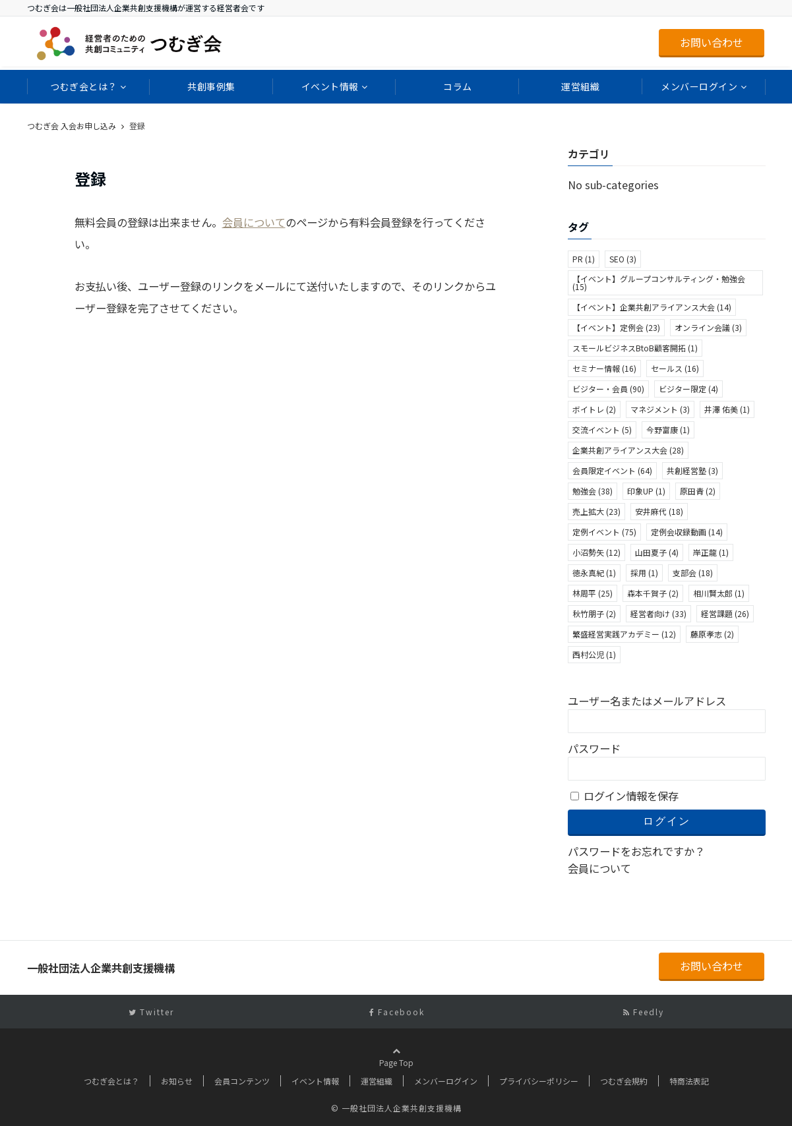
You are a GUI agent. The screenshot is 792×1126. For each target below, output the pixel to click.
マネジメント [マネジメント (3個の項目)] (660, 409)
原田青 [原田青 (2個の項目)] (698, 490)
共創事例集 (211, 86)
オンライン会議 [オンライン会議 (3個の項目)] (708, 327)
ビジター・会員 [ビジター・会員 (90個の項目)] (608, 388)
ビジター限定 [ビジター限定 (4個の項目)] (688, 388)
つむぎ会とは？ (83, 86)
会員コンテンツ (242, 1080)
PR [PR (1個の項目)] (583, 258)
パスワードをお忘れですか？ (636, 851)
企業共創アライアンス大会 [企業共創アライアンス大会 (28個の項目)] (628, 450)
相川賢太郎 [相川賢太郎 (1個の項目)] (719, 593)
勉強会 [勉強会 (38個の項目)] (592, 490)
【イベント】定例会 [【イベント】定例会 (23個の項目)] (616, 327)
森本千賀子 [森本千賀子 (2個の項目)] (653, 593)
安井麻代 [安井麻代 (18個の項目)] (659, 511)
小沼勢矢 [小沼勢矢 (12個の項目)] (596, 552)
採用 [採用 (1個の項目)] (644, 572)
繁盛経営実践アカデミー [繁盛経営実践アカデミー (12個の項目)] (624, 633)
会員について (254, 222)
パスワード (594, 748)
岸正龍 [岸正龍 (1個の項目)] (711, 552)
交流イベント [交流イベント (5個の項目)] (602, 429)
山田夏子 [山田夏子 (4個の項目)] (657, 552)
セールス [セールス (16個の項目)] (675, 368)
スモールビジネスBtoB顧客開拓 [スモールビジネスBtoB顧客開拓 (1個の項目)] (635, 347)
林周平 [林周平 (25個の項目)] (592, 593)
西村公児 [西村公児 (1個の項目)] (594, 654)
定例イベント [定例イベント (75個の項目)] (604, 531)
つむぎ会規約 (624, 1080)
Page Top (396, 1069)
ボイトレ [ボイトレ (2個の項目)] (594, 409)
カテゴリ (589, 154)
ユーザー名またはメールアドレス (647, 701)
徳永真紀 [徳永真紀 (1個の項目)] (594, 572)
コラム (457, 86)
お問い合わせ (711, 42)
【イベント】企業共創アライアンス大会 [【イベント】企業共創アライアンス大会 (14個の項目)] (651, 306)
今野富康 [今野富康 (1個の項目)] (668, 429)
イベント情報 (330, 86)
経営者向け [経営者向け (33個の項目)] (658, 613)
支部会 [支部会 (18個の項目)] (693, 572)
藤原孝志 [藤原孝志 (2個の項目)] (712, 633)
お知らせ (177, 1080)
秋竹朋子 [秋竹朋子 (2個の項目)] (594, 613)
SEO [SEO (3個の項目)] (622, 258)
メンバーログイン (699, 86)
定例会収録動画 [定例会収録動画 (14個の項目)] (687, 531)
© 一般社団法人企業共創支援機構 (396, 1107)
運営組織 (580, 86)
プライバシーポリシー (538, 1080)
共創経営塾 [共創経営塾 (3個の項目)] (692, 470)
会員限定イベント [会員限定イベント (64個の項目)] (612, 470)
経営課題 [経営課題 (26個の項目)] (725, 613)
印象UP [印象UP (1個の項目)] (646, 490)
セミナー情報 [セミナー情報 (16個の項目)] (604, 368)
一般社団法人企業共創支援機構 (87, 125)
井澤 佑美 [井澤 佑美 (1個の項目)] (727, 409)
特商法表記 (689, 1080)
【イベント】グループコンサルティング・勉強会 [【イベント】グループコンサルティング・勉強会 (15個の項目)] (658, 282)
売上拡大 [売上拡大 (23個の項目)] (596, 511)
